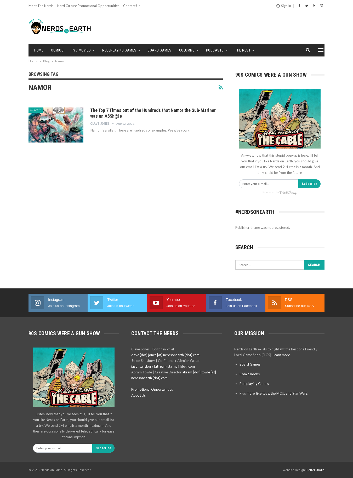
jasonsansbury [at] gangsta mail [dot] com (163, 366)
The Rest (242, 50)
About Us (138, 395)
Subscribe (309, 184)
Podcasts (215, 50)
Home (38, 50)
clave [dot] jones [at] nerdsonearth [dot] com (165, 355)
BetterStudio (315, 470)
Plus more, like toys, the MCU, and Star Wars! (274, 393)
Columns (187, 50)
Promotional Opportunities (152, 389)
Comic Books (250, 374)
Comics (57, 50)
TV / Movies (81, 50)
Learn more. (282, 355)
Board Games (160, 50)
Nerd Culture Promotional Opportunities (88, 6)
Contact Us (131, 6)
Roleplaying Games (119, 50)
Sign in (283, 6)
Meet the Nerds (41, 6)
